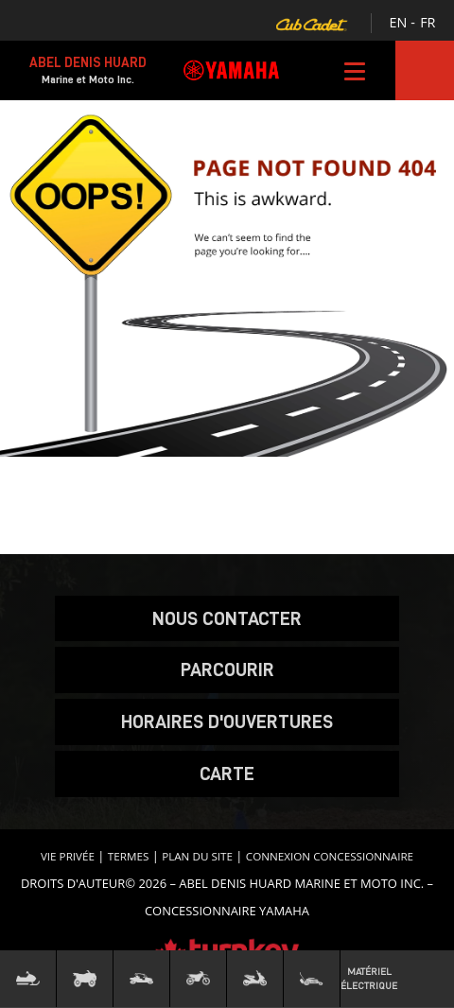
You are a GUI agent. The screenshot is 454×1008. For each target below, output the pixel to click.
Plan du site (197, 856)
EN (399, 22)
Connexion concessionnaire (329, 856)
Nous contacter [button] (227, 618)
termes (128, 856)
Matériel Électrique (368, 978)
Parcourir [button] (227, 669)
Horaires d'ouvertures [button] (227, 721)
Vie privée (68, 856)
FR (427, 22)
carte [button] (227, 773)
